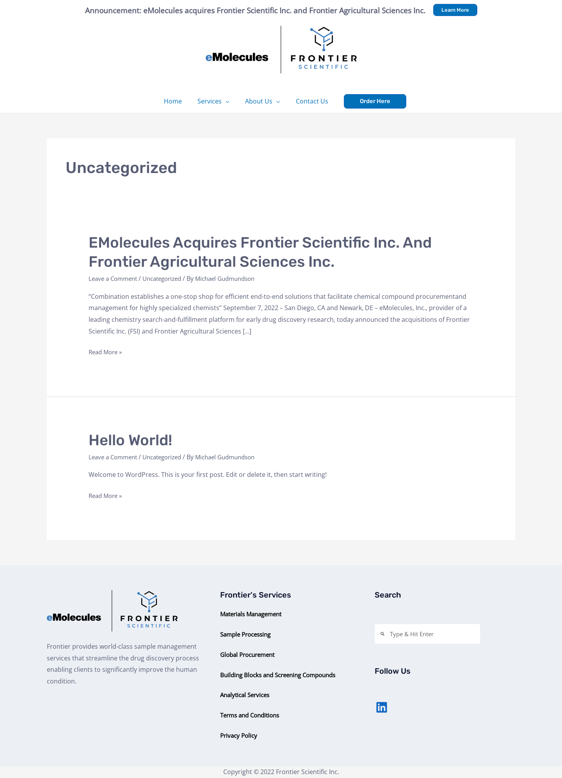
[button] (455, 10)
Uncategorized (168, 278)
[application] (227, 101)
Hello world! (133, 440)
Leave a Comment (115, 278)
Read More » (107, 352)
